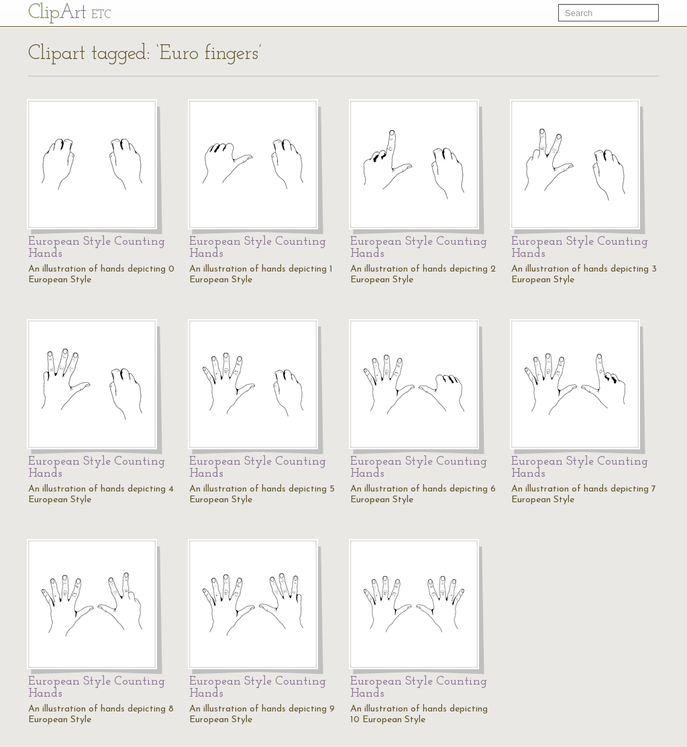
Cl (69, 13)
